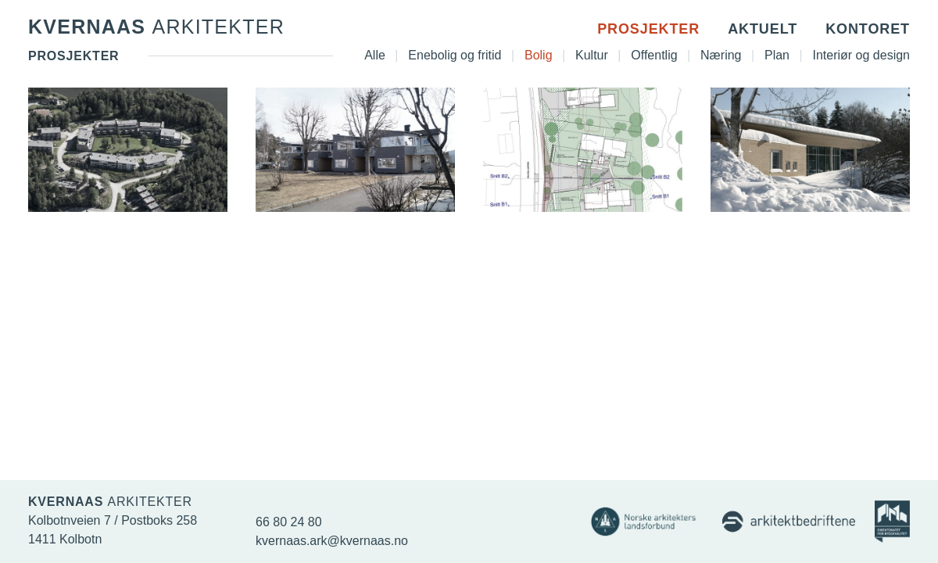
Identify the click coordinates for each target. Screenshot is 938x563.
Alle (374, 55)
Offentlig (654, 55)
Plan (776, 55)
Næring (720, 55)
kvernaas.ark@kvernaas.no (332, 540)
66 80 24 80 (289, 522)
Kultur (591, 55)
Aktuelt (762, 29)
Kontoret (867, 29)
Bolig (538, 55)
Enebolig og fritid (454, 55)
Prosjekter (648, 29)
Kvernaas (156, 27)
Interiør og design (861, 55)
